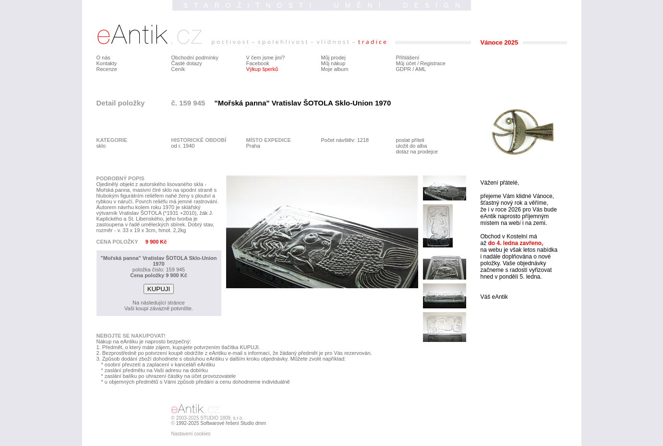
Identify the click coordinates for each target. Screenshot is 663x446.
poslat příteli (410, 140)
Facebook (257, 63)
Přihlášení (408, 57)
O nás (103, 57)
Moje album (335, 69)
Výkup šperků (262, 69)
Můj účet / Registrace (421, 63)
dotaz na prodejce (417, 151)
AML (420, 69)
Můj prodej (333, 57)
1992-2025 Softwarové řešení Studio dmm (221, 423)
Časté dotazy (186, 63)
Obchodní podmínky (194, 57)
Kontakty (106, 63)
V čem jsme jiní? (265, 57)
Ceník (178, 69)
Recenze (106, 69)
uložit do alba (411, 146)
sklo (101, 146)
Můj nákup (333, 63)
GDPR (403, 69)
